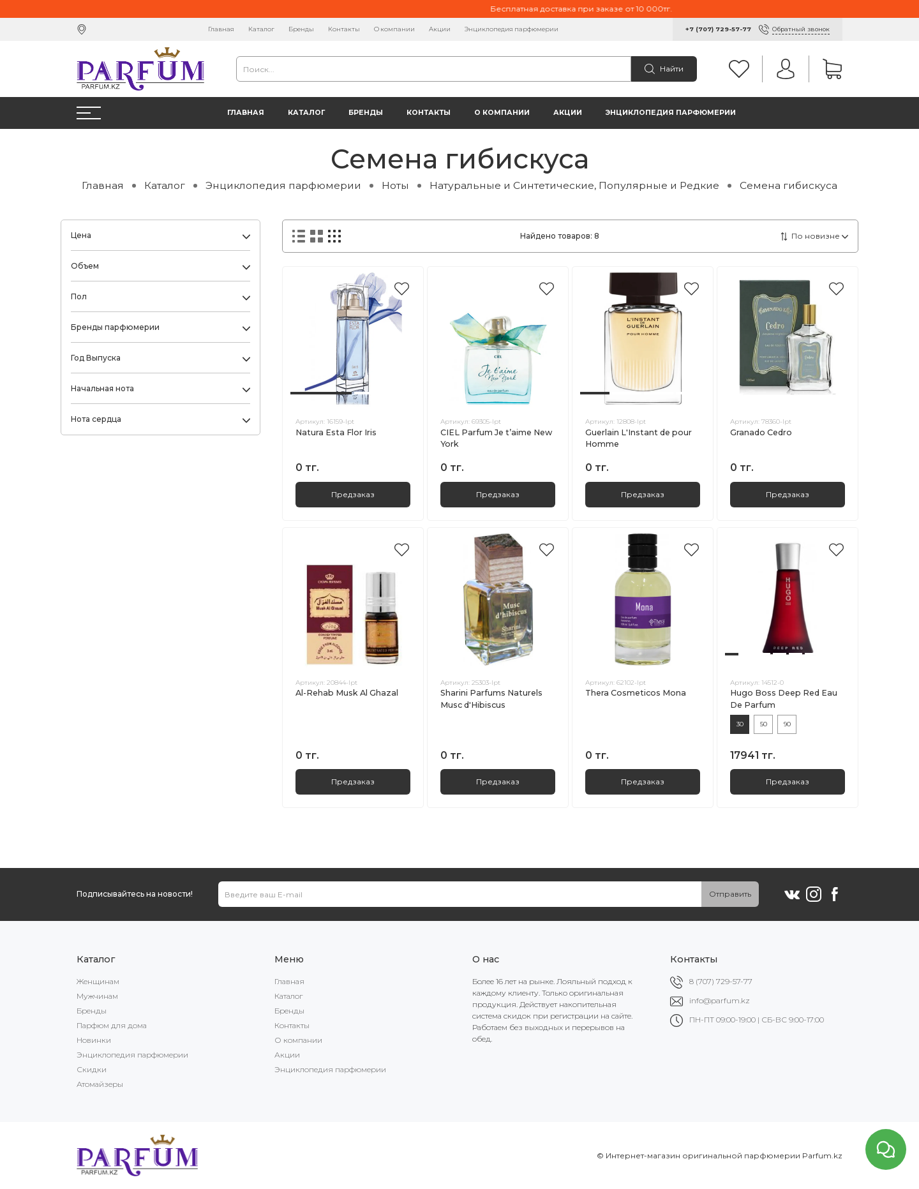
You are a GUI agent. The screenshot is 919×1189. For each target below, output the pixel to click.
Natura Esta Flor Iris (336, 432)
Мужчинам (97, 996)
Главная (221, 29)
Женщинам (98, 981)
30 (739, 724)
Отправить (730, 894)
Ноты (395, 185)
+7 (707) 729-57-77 (718, 29)
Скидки (92, 1069)
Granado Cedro (761, 432)
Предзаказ (353, 494)
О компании (394, 29)
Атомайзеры (100, 1084)
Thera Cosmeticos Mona (635, 693)
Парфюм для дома (112, 1025)
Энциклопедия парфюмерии (511, 29)
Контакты (344, 29)
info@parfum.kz (719, 1000)
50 (763, 724)
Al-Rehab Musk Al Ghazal (346, 693)
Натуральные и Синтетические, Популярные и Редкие (574, 185)
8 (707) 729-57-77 (720, 981)
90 (787, 724)
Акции (440, 29)
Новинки (94, 1040)
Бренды (301, 29)
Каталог (261, 29)
